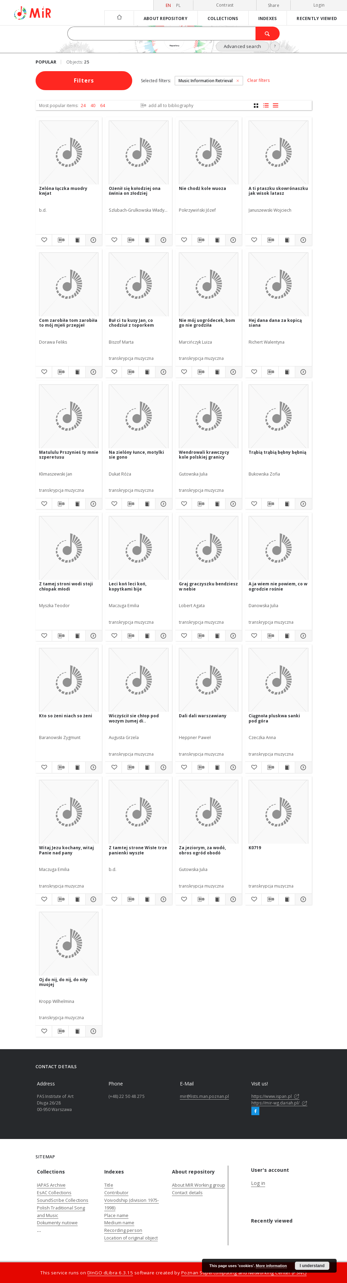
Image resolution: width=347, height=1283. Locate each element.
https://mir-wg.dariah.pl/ (279, 1103)
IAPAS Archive (51, 1185)
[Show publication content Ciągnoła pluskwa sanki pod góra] (287, 767)
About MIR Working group (198, 1185)
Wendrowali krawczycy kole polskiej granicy (204, 454)
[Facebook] (255, 1111)
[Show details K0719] (302, 899)
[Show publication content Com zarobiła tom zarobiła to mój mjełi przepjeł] (77, 371)
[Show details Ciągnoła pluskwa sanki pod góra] (302, 767)
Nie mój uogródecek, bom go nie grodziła (207, 322)
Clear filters (258, 80)
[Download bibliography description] (60, 240)
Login (319, 5)
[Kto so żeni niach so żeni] (68, 680)
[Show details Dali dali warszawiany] (232, 767)
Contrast (225, 5)
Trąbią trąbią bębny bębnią (277, 452)
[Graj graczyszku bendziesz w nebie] (208, 548)
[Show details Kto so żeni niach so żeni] (93, 767)
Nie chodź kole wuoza (202, 188)
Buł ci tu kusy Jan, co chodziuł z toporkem (131, 322)
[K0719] (278, 812)
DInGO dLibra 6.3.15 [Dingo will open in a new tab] (110, 1273)
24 (83, 105)
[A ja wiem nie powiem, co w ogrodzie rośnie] (278, 548)
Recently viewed (317, 18)
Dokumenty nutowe (57, 1223)
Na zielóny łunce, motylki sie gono (136, 454)
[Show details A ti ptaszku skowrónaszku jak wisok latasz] (302, 240)
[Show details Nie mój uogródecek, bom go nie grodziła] (232, 371)
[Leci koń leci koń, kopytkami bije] (138, 548)
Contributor (116, 1193)
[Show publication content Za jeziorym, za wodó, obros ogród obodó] (217, 899)
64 (102, 105)
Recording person (123, 1230)
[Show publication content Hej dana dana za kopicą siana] (287, 371)
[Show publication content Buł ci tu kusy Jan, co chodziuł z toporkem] (147, 371)
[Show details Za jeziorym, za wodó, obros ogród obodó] (232, 899)
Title (108, 1185)
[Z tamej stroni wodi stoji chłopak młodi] (68, 548)
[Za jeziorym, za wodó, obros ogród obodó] (208, 812)
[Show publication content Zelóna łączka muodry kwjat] (77, 240)
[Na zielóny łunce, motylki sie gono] (138, 417)
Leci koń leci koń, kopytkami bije (127, 586)
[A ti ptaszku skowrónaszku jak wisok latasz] (278, 153)
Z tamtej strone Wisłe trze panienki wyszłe (138, 850)
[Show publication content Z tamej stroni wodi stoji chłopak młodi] (77, 635)
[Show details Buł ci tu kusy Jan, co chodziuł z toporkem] (162, 371)
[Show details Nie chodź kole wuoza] (232, 240)
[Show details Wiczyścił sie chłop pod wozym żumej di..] (162, 767)
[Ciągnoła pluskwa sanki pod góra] (278, 680)
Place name (116, 1215)
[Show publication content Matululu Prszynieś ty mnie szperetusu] (77, 503)
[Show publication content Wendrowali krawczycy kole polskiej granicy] (217, 503)
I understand (312, 1265)
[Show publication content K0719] (287, 899)
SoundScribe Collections (63, 1200)
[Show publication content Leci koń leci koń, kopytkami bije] (147, 635)
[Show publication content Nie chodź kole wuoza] (217, 240)
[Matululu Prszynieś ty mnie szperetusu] (68, 417)
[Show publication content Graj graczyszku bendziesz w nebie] (217, 635)
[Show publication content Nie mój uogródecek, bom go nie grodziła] (217, 371)
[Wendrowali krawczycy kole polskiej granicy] (208, 417)
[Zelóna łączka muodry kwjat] (68, 153)
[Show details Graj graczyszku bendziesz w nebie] (232, 635)
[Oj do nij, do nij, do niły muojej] (68, 944)
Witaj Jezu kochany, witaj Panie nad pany (66, 850)
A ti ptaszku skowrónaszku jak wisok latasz (278, 190)
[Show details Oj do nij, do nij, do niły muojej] (93, 1031)
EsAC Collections (54, 1193)
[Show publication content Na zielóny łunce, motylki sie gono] (147, 503)
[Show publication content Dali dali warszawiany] (217, 767)
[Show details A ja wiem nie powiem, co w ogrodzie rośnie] (302, 635)
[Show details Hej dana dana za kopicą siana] (302, 371)
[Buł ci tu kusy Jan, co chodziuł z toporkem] (138, 285)
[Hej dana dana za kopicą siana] (278, 285)
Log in (258, 1183)
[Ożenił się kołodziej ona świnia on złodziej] (138, 153)
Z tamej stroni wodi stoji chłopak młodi (66, 586)
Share (273, 5)
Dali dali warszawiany (202, 716)
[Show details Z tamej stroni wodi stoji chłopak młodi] (93, 635)
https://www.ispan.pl (275, 1096)
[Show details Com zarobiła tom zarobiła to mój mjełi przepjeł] (93, 371)
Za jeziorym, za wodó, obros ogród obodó (202, 850)
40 (92, 105)
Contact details (187, 1193)
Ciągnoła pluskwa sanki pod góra (274, 718)
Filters (84, 80)
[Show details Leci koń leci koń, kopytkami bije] (162, 635)
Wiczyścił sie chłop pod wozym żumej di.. (134, 718)
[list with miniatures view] (265, 105)
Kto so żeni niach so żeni (65, 716)
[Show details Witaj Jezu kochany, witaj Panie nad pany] (93, 899)
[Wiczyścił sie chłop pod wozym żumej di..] (138, 680)
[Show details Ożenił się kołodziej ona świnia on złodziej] (162, 240)
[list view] (275, 105)
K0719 (255, 848)
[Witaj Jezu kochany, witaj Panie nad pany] (68, 812)
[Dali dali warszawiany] (208, 680)
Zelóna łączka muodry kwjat (63, 190)
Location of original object (131, 1238)
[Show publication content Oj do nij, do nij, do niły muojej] (77, 1031)
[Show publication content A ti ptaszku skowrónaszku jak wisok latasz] (287, 240)
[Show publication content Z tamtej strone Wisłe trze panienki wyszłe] (147, 899)
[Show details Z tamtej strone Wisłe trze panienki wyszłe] (162, 899)
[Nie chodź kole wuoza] (208, 153)
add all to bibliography (166, 105)
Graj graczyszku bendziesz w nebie (208, 586)
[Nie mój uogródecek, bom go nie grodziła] (208, 285)
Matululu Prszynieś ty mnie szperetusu (68, 454)
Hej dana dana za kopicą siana (275, 322)
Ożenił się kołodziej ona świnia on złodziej (135, 190)
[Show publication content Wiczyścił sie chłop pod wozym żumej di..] (147, 767)
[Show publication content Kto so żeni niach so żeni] (77, 767)
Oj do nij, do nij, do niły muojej (63, 982)
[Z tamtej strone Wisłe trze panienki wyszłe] (138, 812)
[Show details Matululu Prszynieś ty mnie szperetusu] (93, 503)
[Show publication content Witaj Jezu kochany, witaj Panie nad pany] (77, 899)
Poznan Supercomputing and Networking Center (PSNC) (244, 1273)
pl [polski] (178, 5)
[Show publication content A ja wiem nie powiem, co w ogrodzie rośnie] (287, 635)
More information (271, 1266)
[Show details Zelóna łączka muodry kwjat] (93, 240)
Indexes (267, 18)
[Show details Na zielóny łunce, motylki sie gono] (162, 503)
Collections (223, 18)
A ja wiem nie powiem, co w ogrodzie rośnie (278, 586)
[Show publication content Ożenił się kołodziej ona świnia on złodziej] (147, 240)
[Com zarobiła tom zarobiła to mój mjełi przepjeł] (68, 285)
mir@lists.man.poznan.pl (204, 1096)
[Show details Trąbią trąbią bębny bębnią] (302, 503)
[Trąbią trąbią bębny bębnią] (278, 417)
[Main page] (119, 17)
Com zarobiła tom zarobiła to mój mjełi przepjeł (68, 322)
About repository (165, 18)
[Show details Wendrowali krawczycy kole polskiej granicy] (232, 503)
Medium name (119, 1223)
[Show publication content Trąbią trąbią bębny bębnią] (287, 503)
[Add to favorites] (44, 240)
